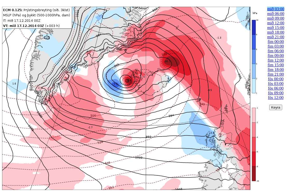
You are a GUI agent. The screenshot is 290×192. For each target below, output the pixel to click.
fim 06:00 (276, 51)
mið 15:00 (275, 27)
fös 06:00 (276, 88)
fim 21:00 (276, 74)
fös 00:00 (276, 79)
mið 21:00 (275, 37)
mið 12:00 (275, 23)
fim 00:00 (276, 41)
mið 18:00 (275, 32)
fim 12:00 (276, 60)
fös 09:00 (276, 93)
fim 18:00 (276, 69)
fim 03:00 (276, 46)
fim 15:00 (276, 65)
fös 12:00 (276, 97)
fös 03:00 (276, 83)
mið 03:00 (275, 9)
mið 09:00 (275, 18)
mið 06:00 (275, 13)
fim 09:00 (276, 55)
